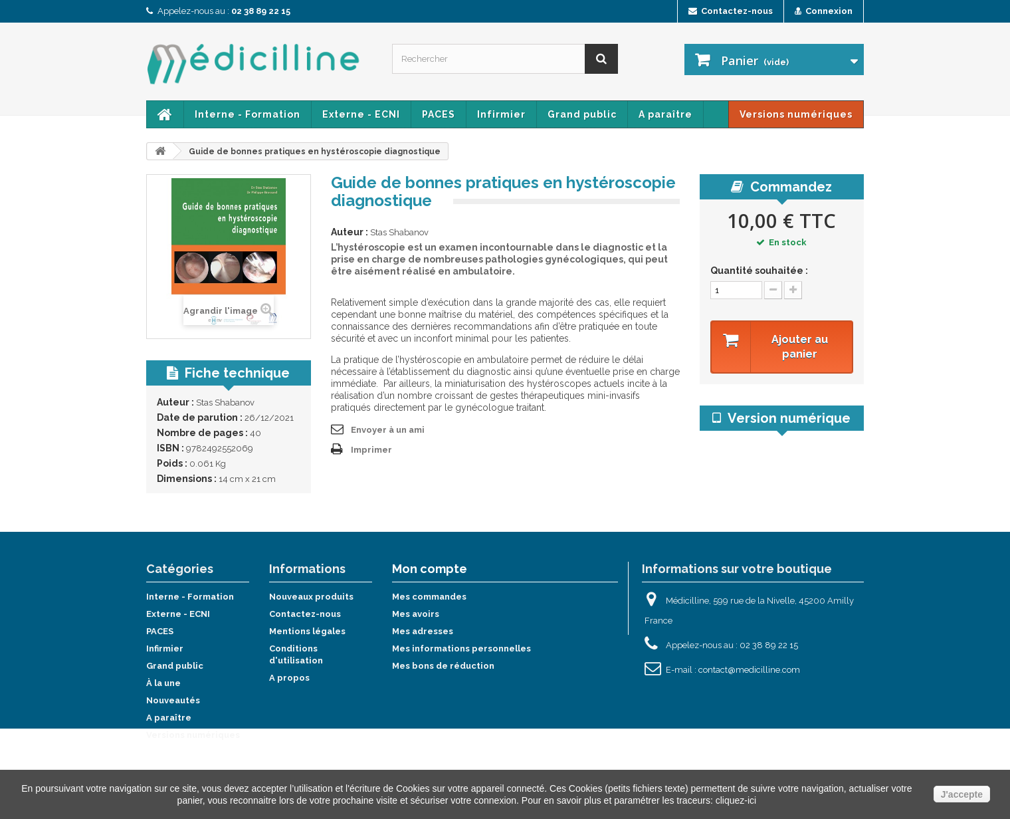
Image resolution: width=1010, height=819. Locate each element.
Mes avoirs (415, 614)
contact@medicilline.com (749, 670)
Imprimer (371, 450)
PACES (438, 114)
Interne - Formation (247, 114)
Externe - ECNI (361, 114)
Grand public (582, 114)
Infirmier (501, 114)
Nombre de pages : (202, 432)
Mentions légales (307, 631)
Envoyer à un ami (388, 430)
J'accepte (962, 794)
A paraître (665, 114)
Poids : (172, 463)
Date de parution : (200, 417)
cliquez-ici (736, 800)
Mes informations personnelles (461, 648)
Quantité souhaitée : (759, 270)
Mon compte (429, 569)
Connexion (824, 11)
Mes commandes (429, 597)
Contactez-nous (730, 11)
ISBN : (170, 448)
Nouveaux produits (311, 597)
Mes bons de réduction (443, 666)
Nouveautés (173, 700)
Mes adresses (422, 631)
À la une (163, 683)
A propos (289, 678)
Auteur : (175, 402)
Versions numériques (796, 114)
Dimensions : (187, 478)
